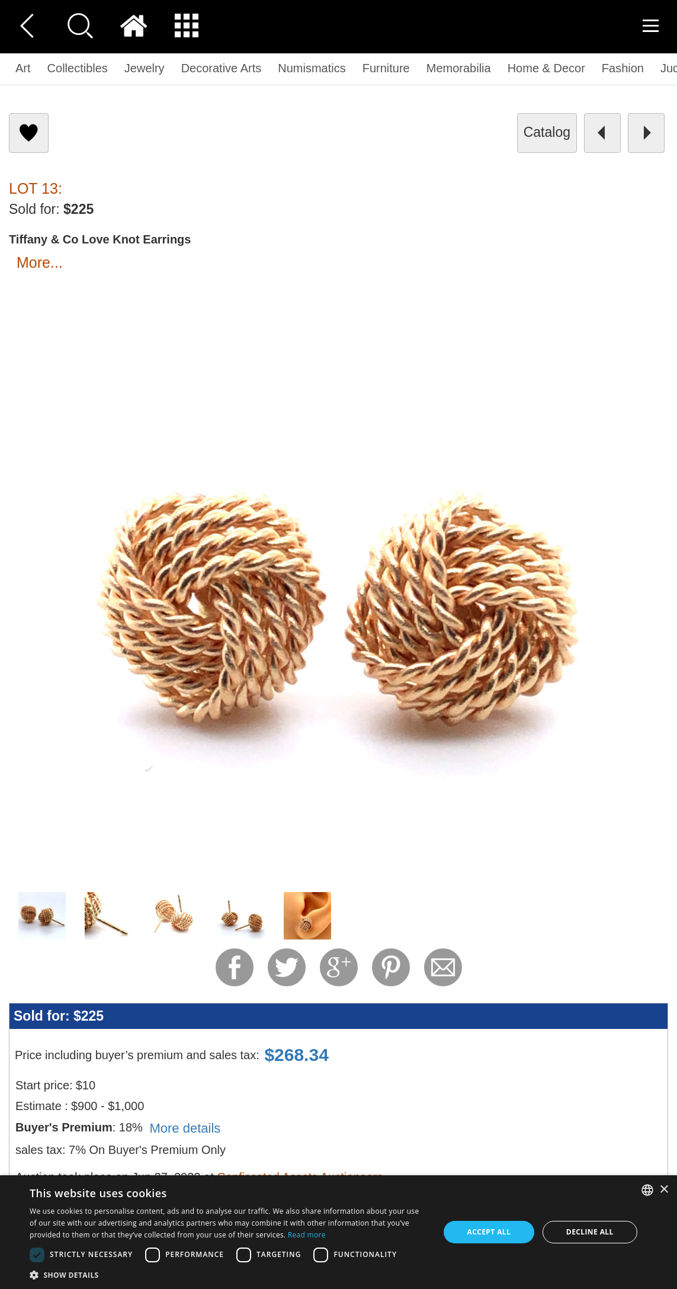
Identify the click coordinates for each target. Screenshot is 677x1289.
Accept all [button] (489, 1232)
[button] (228, 1274)
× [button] (663, 1189)
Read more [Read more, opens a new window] (307, 1235)
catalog (547, 132)
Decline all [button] (590, 1232)
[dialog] (338, 1232)
